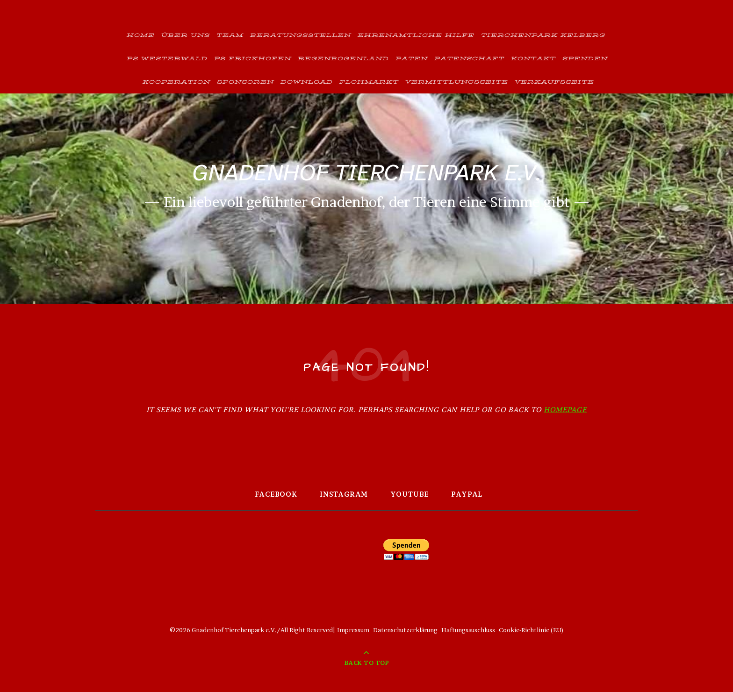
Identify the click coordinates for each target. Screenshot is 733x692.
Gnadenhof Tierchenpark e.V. (366, 172)
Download (306, 81)
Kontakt (532, 58)
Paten (411, 58)
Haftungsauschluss (468, 630)
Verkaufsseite (554, 81)
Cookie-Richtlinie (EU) (531, 630)
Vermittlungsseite (456, 81)
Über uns (185, 35)
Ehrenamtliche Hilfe (415, 35)
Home (140, 35)
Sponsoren (244, 81)
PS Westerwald (166, 58)
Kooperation (176, 81)
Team (229, 35)
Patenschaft (469, 58)
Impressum (353, 630)
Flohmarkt (368, 81)
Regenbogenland (342, 58)
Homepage (565, 409)
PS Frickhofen (252, 58)
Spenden (584, 58)
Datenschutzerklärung (405, 630)
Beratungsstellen (300, 35)
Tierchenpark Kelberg (543, 35)
